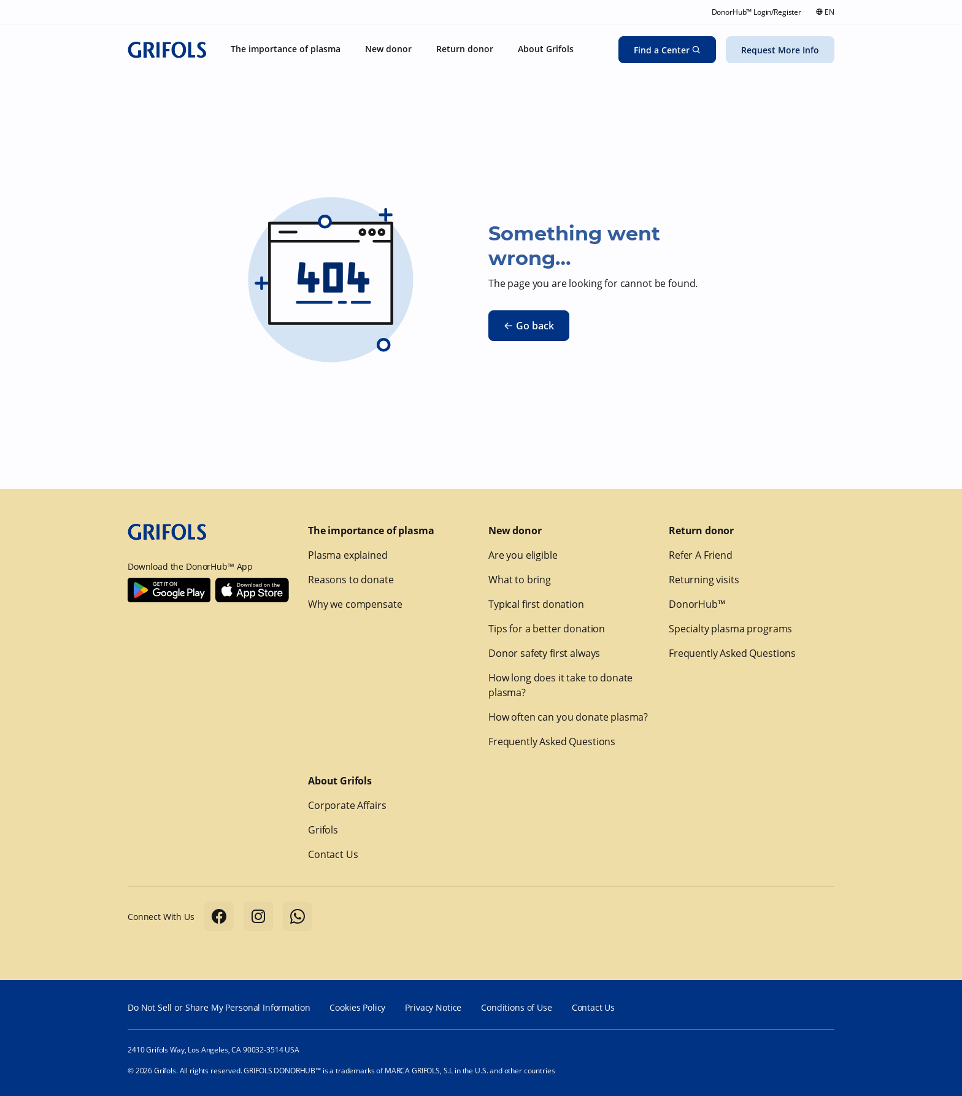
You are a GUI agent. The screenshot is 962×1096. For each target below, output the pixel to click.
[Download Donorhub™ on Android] (169, 590)
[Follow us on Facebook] (219, 916)
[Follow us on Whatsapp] (297, 916)
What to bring (519, 579)
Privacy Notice (433, 1007)
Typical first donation (536, 604)
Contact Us (333, 854)
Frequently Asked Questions (551, 741)
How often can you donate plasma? (568, 717)
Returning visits (704, 579)
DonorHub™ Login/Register (756, 12)
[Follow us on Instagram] (258, 916)
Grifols (323, 830)
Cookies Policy (357, 1007)
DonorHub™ (697, 604)
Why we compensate (355, 604)
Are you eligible (523, 555)
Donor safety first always (544, 653)
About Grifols (340, 781)
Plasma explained (348, 555)
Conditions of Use (516, 1007)
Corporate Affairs (347, 805)
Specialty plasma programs (730, 628)
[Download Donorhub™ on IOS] (252, 590)
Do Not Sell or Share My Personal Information (219, 1007)
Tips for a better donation (546, 628)
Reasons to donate (350, 579)
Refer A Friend (701, 555)
